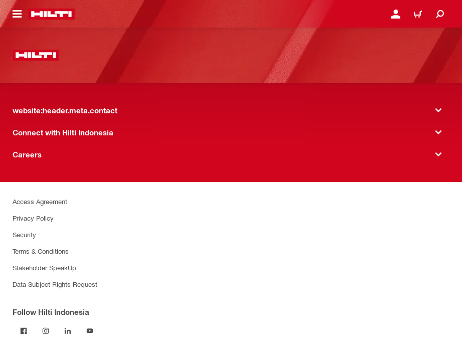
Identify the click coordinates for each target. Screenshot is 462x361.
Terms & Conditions (41, 251)
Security (24, 234)
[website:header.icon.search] (440, 14)
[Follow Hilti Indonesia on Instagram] (46, 331)
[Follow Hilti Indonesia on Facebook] (24, 331)
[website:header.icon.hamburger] (17, 14)
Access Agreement (40, 201)
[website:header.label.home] (51, 14)
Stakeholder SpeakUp (44, 267)
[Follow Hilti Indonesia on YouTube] (90, 331)
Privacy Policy (33, 218)
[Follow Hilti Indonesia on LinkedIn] (68, 331)
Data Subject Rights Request (55, 284)
